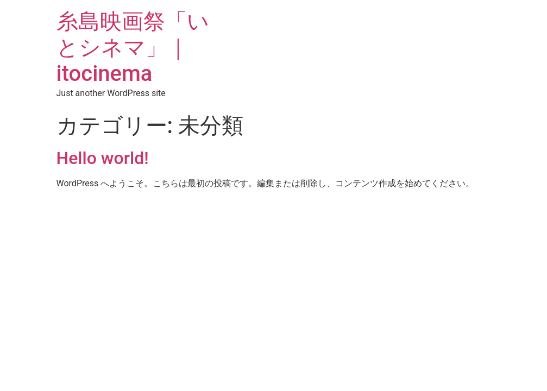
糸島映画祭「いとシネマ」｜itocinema (132, 47)
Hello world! (102, 158)
